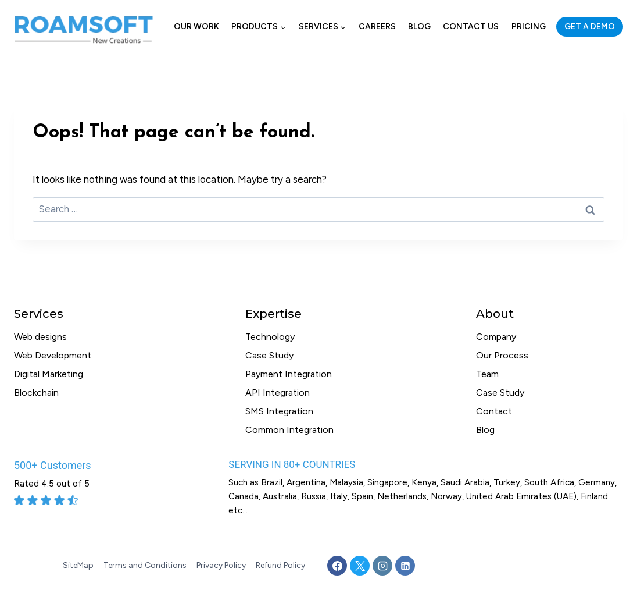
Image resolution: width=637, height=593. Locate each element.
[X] (360, 566)
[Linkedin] (405, 566)
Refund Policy (280, 565)
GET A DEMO (589, 26)
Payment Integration (288, 373)
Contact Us (471, 26)
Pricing (528, 26)
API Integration (277, 392)
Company (496, 336)
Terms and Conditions (145, 565)
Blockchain (36, 392)
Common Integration (289, 429)
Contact (494, 411)
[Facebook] (337, 566)
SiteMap (78, 565)
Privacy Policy (221, 565)
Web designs (40, 336)
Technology (270, 336)
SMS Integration (279, 411)
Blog (419, 26)
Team (487, 373)
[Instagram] (382, 566)
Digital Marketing (48, 373)
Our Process (502, 355)
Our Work (196, 26)
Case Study (269, 355)
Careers (377, 26)
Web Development (52, 355)
